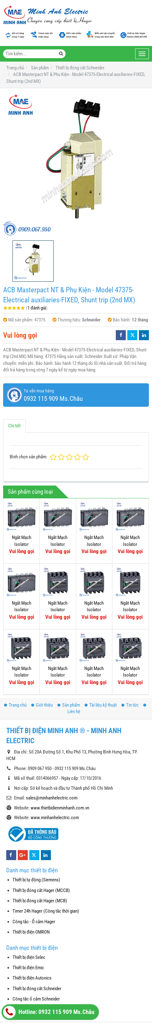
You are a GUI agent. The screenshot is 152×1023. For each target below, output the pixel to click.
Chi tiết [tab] (14, 426)
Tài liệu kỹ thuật (101, 705)
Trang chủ (15, 705)
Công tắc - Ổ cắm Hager (33, 922)
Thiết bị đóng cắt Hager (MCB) (39, 901)
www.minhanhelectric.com (55, 817)
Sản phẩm (68, 705)
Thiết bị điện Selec (28, 957)
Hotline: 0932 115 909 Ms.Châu (48, 1012)
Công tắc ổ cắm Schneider (36, 999)
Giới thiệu (42, 705)
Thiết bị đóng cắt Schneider (36, 988)
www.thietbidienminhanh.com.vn (60, 808)
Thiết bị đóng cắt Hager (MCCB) (41, 890)
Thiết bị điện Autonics (31, 978)
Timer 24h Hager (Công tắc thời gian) (45, 911)
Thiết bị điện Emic (28, 967)
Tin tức (130, 705)
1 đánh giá (36, 308)
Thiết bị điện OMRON (31, 932)
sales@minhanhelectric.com (51, 798)
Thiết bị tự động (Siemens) (36, 880)
